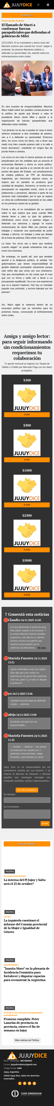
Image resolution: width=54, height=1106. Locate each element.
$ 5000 (27, 595)
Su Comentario (11, 807)
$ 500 (26, 460)
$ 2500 (27, 550)
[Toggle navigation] (48, 4)
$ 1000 (27, 505)
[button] (38, 4)
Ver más (41, 647)
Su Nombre (9, 794)
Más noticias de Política (27, 1040)
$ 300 (26, 415)
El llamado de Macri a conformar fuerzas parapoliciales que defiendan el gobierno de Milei (26, 30)
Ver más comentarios (27, 790)
